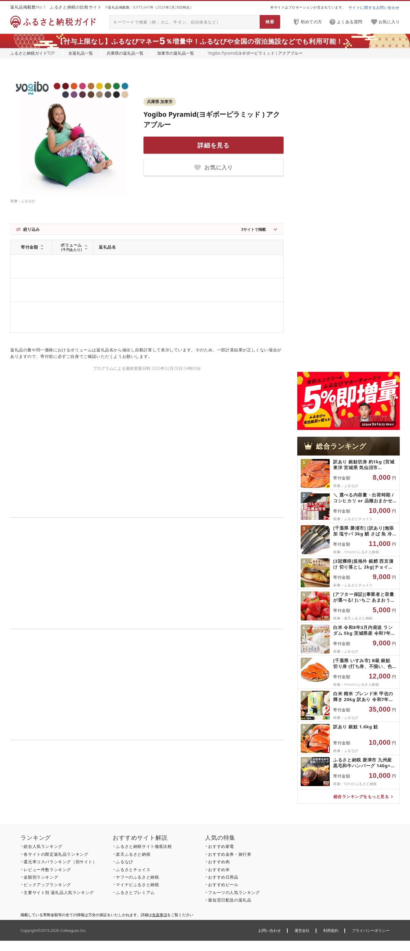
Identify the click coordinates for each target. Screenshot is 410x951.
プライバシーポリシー (371, 930)
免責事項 (159, 914)
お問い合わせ (269, 930)
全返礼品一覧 (80, 53)
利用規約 (330, 930)
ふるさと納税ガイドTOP (32, 53)
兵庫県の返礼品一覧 (125, 53)
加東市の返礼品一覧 (175, 53)
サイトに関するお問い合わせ (374, 7)
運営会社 (302, 930)
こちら (190, 786)
